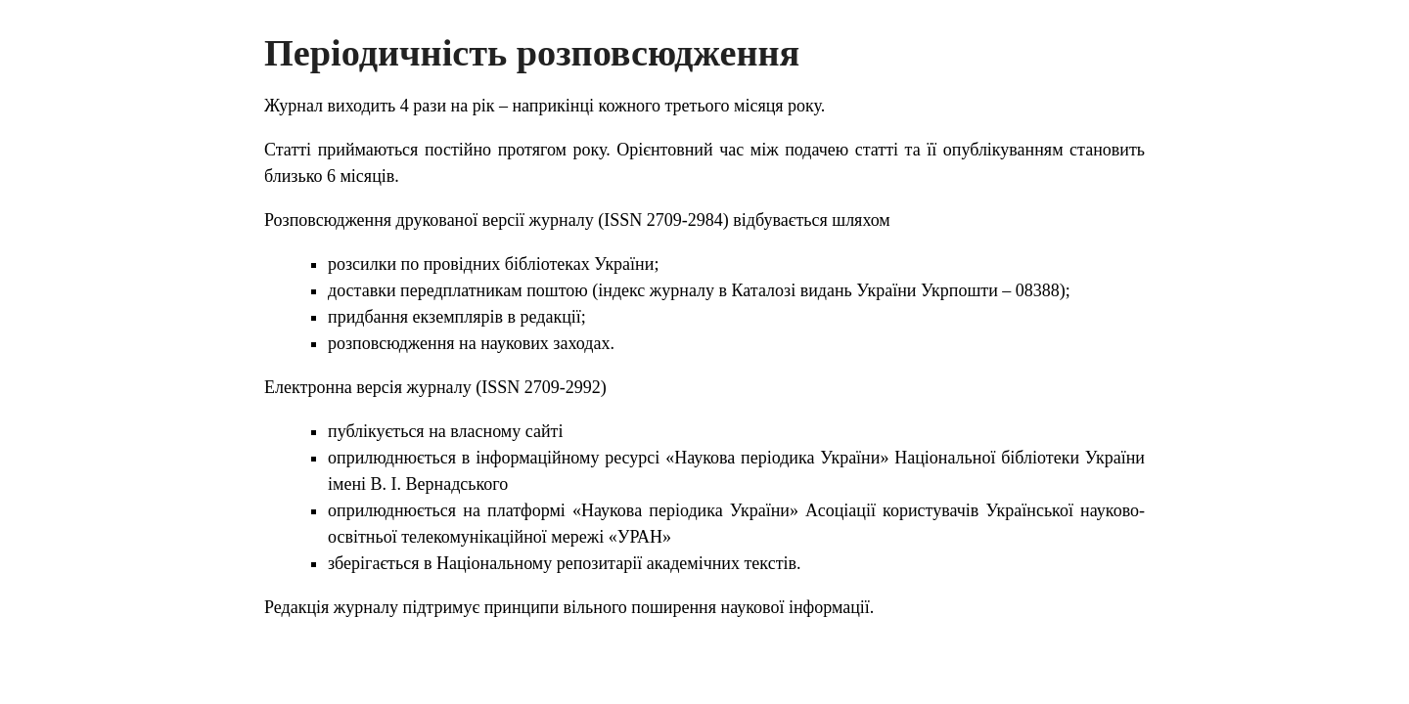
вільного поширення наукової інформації (717, 607)
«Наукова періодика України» (776, 457)
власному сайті (506, 431)
